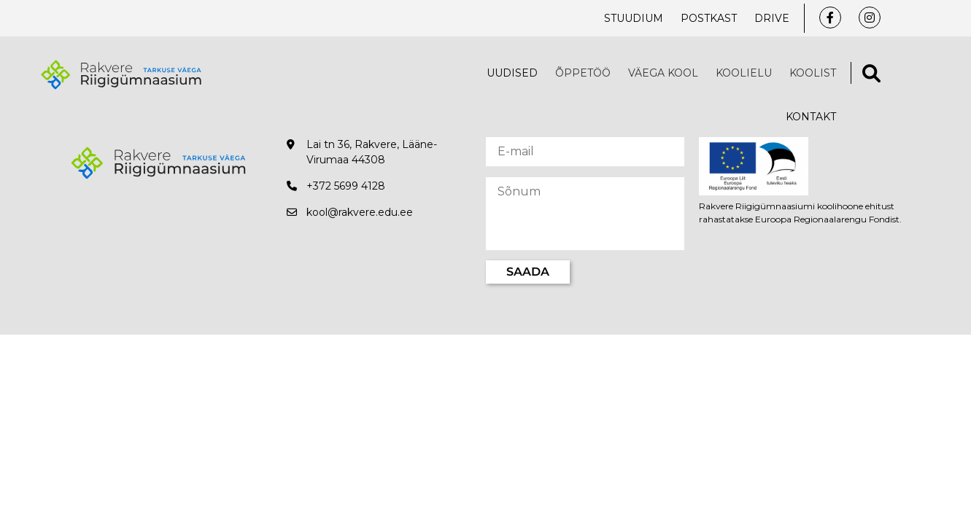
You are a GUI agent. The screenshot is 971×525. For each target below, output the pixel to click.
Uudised (512, 72)
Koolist (812, 72)
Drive (771, 18)
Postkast (709, 18)
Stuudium (633, 18)
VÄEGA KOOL (663, 72)
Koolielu (744, 72)
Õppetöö (583, 72)
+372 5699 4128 (345, 185)
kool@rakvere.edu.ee (359, 212)
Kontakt (811, 116)
